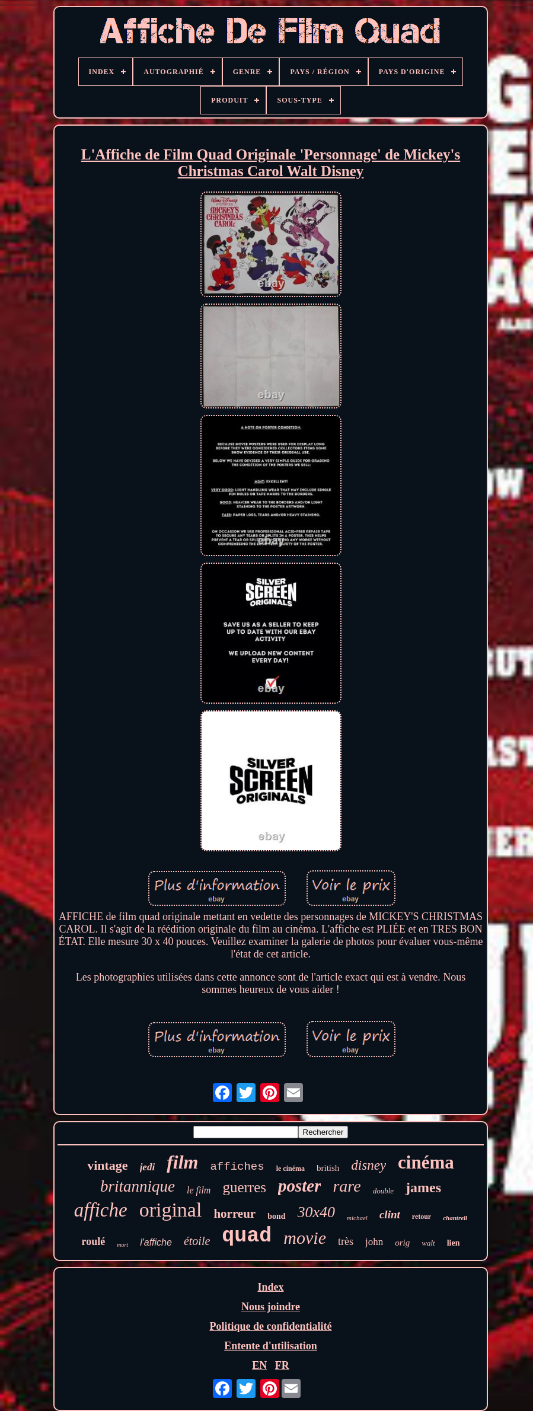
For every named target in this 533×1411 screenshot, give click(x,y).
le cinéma (290, 1168)
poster (299, 1185)
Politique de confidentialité (271, 1326)
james (423, 1187)
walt (428, 1242)
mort (122, 1244)
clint (389, 1214)
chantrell (455, 1217)
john (374, 1241)
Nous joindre (270, 1307)
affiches (237, 1166)
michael (357, 1217)
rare (346, 1186)
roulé (94, 1241)
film (182, 1162)
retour (421, 1216)
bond (276, 1216)
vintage (107, 1165)
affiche (100, 1210)
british (328, 1168)
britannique (137, 1186)
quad (247, 1236)
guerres (244, 1187)
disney (368, 1165)
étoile (197, 1240)
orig (402, 1242)
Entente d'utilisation (270, 1346)
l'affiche (156, 1242)
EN (259, 1365)
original (170, 1210)
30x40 (317, 1212)
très (345, 1241)
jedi (147, 1167)
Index (270, 1287)
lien (453, 1242)
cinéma (426, 1162)
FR (282, 1365)
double (383, 1190)
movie (304, 1237)
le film (198, 1190)
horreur (234, 1213)
